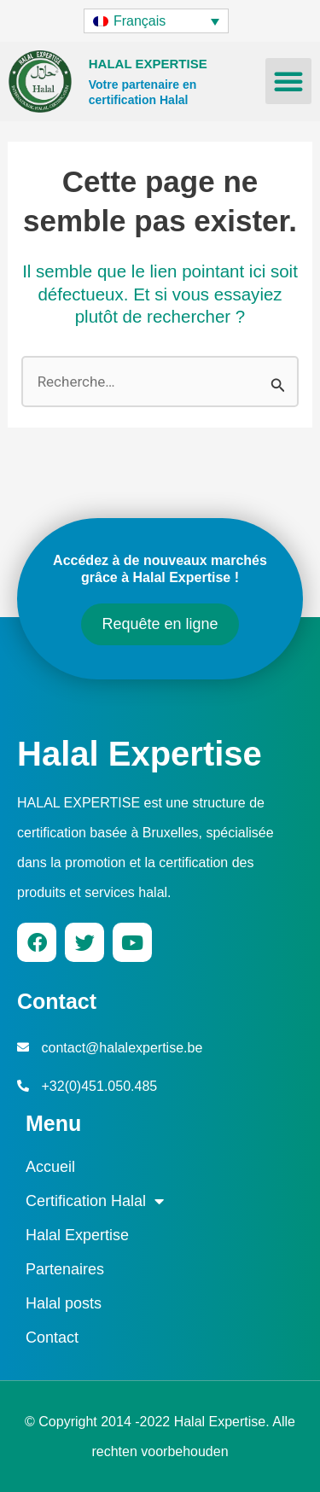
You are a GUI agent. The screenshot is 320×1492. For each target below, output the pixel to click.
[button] (288, 81)
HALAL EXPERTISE (148, 63)
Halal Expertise (139, 753)
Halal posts (64, 1303)
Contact (52, 1337)
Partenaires (65, 1269)
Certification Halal (95, 1201)
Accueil (50, 1166)
